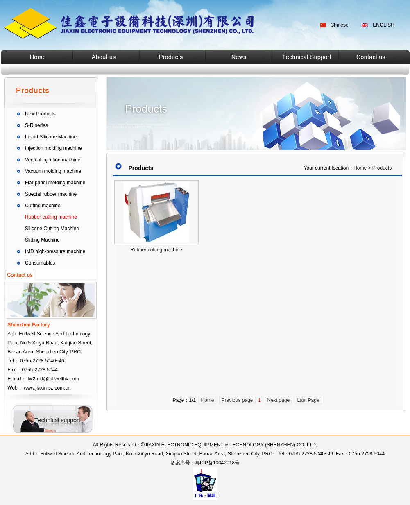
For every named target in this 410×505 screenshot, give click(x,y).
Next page (278, 400)
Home (207, 400)
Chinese (340, 25)
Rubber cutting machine (51, 217)
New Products (40, 114)
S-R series (36, 125)
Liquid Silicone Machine (51, 137)
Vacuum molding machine (53, 171)
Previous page (237, 400)
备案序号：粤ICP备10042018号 (205, 463)
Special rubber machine (51, 194)
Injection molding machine (53, 148)
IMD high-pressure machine (55, 251)
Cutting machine (43, 205)
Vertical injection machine (52, 160)
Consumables (40, 263)
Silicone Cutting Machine (52, 228)
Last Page (308, 400)
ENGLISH (383, 25)
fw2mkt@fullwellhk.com (53, 379)
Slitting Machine (42, 240)
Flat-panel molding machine (55, 183)
